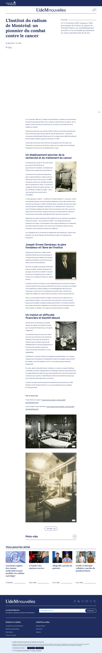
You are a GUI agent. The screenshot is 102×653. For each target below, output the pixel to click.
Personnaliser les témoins (19, 648)
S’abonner (38, 635)
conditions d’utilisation (37, 650)
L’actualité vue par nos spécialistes (14, 628)
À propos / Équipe (40, 628)
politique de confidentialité (22, 650)
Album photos (9, 635)
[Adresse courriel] (62, 613)
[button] (94, 11)
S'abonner (90, 613)
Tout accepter (39, 647)
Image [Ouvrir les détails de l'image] (99, 114)
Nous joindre (39, 631)
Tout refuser (31, 647)
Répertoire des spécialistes (12, 631)
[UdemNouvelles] (51, 11)
